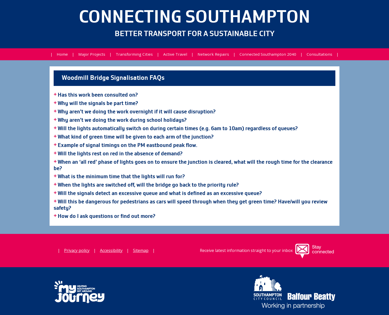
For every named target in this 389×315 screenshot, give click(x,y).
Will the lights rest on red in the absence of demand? (120, 154)
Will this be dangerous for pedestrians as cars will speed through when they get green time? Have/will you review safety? (190, 205)
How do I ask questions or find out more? (106, 216)
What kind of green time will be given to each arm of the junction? (136, 137)
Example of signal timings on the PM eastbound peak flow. (127, 145)
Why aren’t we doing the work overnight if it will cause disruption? (137, 112)
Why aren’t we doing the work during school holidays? (122, 120)
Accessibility (111, 250)
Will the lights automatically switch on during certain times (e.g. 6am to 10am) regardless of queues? (178, 129)
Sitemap (140, 250)
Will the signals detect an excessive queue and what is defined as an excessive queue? (160, 193)
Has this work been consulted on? (98, 95)
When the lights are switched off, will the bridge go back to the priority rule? (148, 185)
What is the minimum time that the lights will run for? (121, 177)
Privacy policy (76, 250)
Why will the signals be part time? (98, 103)
